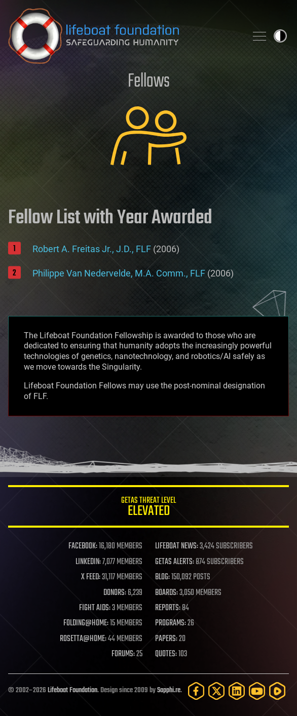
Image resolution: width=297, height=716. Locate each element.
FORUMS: (123, 654)
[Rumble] (277, 691)
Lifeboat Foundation (72, 690)
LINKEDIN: (88, 562)
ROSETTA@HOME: (83, 639)
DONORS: (114, 593)
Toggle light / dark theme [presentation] (280, 36)
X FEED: (90, 577)
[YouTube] (257, 691)
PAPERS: (166, 639)
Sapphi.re (168, 690)
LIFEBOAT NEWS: (176, 546)
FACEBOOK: (82, 546)
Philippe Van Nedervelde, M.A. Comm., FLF (118, 273)
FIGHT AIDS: (94, 608)
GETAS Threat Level (148, 508)
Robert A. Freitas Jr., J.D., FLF (91, 249)
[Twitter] (216, 691)
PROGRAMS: (170, 623)
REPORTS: (167, 608)
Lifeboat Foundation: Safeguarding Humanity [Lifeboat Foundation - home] (123, 36)
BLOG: (162, 577)
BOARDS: (166, 593)
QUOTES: (166, 654)
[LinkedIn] (237, 691)
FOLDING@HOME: (85, 623)
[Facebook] (196, 691)
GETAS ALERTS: (174, 562)
